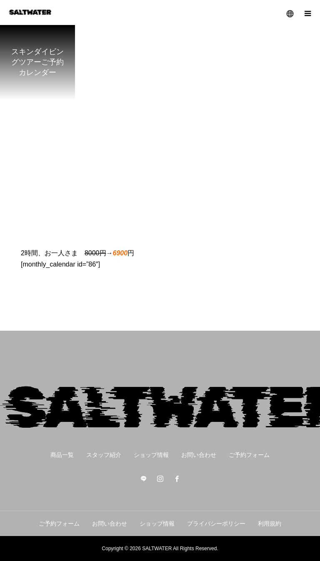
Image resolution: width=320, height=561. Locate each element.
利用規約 (269, 523)
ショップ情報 (151, 454)
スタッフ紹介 (103, 454)
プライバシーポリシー (216, 523)
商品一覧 (62, 454)
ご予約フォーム (249, 454)
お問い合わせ (198, 454)
